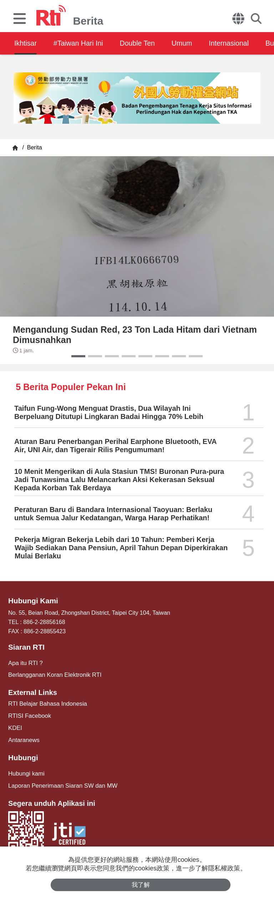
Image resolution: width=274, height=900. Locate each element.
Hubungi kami (25, 771)
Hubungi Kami (32, 601)
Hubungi (22, 756)
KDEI (14, 726)
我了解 (141, 884)
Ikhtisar (25, 43)
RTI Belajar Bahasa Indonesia (46, 703)
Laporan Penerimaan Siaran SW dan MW (60, 783)
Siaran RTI (26, 647)
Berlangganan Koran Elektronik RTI (53, 674)
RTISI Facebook (28, 715)
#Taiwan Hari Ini (80, 43)
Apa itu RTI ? (24, 662)
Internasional (236, 43)
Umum (188, 43)
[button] (78, 356)
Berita (33, 147)
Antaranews (23, 738)
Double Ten (142, 43)
